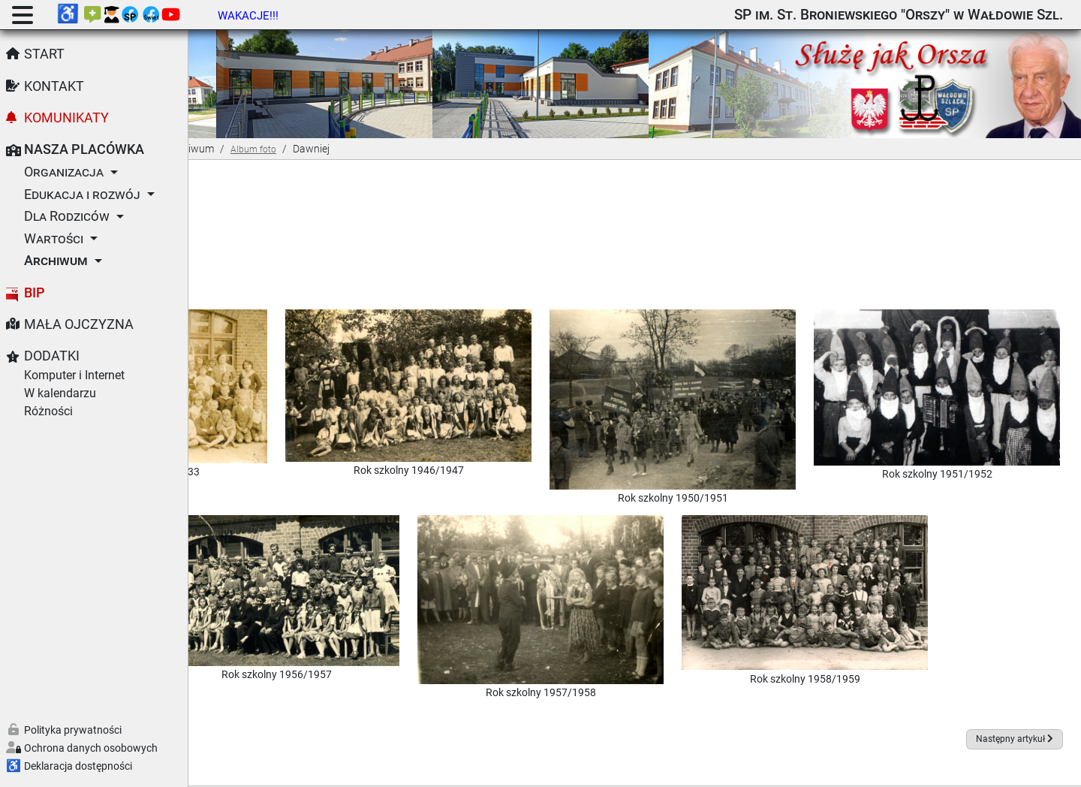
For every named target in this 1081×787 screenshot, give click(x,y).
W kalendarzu (60, 393)
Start (44, 54)
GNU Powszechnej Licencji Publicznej (756, 767)
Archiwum (56, 260)
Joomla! (459, 767)
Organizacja (64, 171)
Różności (48, 411)
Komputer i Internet (74, 375)
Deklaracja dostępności (78, 766)
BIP (34, 292)
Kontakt (54, 86)
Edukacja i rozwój (82, 194)
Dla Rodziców (67, 216)
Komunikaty (66, 117)
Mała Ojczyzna (79, 324)
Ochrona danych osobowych (91, 748)
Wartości (53, 238)
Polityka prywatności (73, 730)
